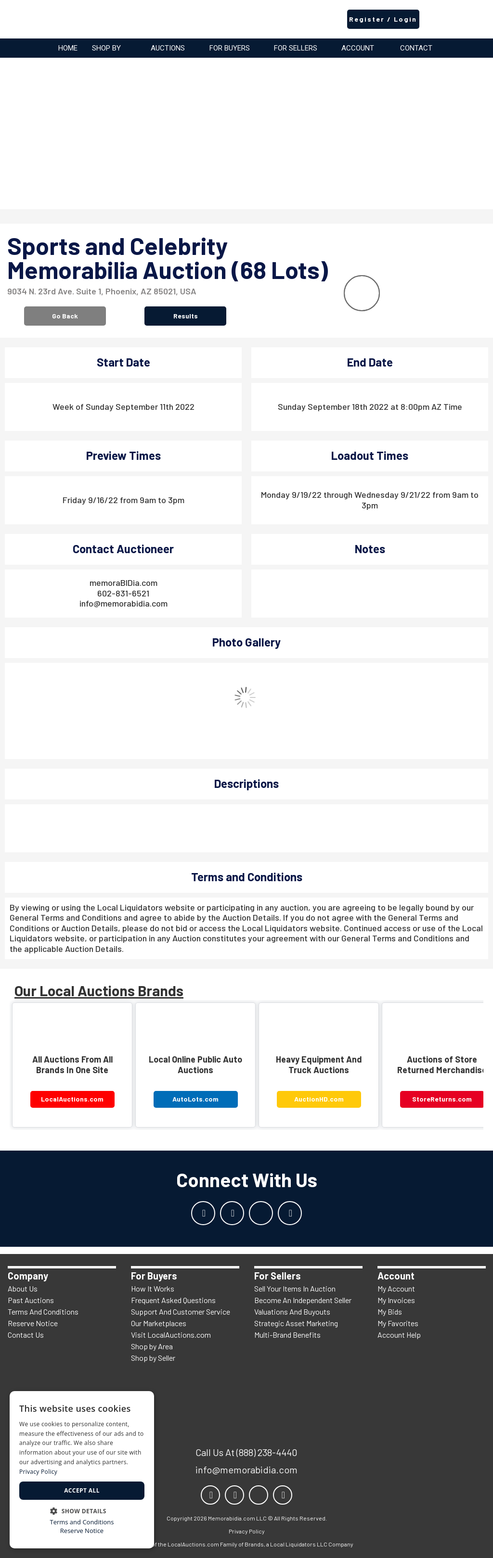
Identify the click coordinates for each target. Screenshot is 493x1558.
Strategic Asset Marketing (296, 1323)
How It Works (152, 1288)
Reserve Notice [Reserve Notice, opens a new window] (82, 1531)
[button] (81, 1510)
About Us (23, 1288)
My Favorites (397, 1323)
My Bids (389, 1311)
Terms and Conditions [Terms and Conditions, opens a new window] (82, 1522)
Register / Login (383, 19)
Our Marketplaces (158, 1323)
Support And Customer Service (180, 1311)
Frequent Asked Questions (173, 1300)
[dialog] (82, 1469)
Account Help (399, 1334)
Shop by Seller (153, 1357)
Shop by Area (152, 1346)
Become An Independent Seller (302, 1300)
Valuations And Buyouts (292, 1311)
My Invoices (396, 1300)
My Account (396, 1288)
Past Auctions (31, 1300)
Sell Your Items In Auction (295, 1288)
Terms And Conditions (43, 1311)
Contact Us (26, 1334)
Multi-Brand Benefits (287, 1334)
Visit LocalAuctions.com (171, 1334)
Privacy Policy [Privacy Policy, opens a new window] (38, 1472)
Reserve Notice (33, 1323)
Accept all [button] (82, 1490)
